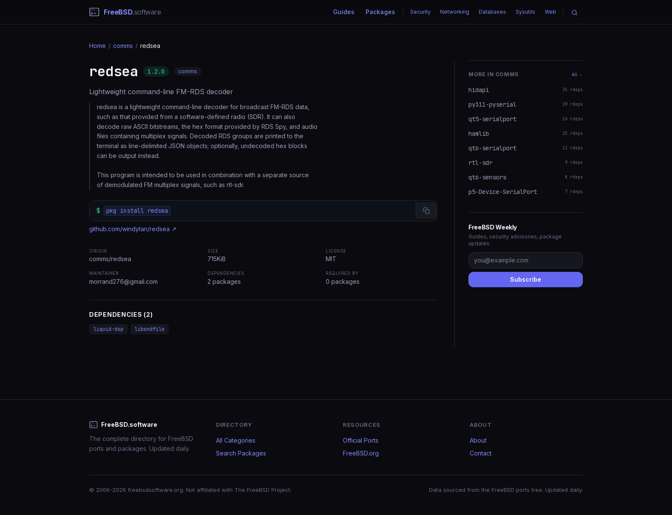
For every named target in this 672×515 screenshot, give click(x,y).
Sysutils (525, 12)
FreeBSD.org (361, 453)
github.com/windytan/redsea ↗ (133, 228)
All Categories (235, 440)
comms (123, 45)
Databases (492, 12)
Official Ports (360, 440)
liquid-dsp (108, 329)
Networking (454, 12)
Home (97, 45)
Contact (481, 453)
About (478, 440)
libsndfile (150, 329)
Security (420, 12)
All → (577, 74)
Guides (343, 11)
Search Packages (241, 453)
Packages (380, 11)
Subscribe (525, 279)
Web (550, 12)
